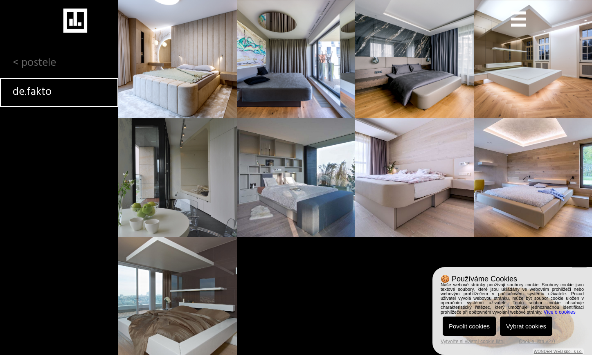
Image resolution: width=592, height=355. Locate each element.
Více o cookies (560, 312)
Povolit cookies (469, 326)
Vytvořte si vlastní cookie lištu (472, 341)
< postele (34, 63)
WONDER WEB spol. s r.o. (558, 351)
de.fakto (32, 92)
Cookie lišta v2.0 (537, 341)
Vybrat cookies (526, 326)
